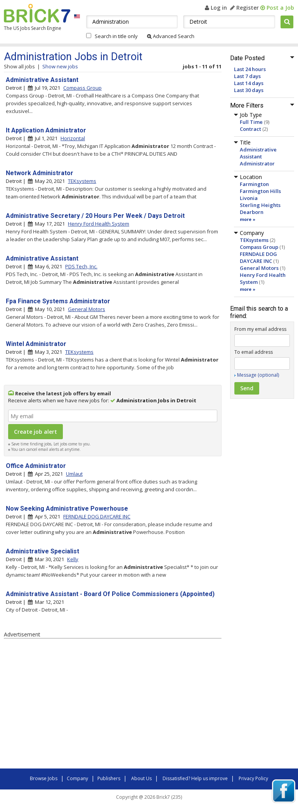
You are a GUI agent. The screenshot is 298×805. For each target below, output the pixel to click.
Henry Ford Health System (98, 223)
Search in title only (116, 36)
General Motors (259, 267)
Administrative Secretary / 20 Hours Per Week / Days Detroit (95, 215)
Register (244, 7)
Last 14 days (248, 83)
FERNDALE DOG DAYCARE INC (258, 257)
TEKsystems (254, 239)
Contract (250, 128)
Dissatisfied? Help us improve (195, 778)
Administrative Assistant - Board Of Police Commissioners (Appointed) (110, 594)
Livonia (249, 198)
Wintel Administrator (36, 344)
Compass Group (259, 246)
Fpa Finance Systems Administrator (58, 301)
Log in (216, 7)
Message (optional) (258, 375)
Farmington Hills (260, 191)
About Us (141, 778)
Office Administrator (36, 465)
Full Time (251, 121)
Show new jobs (60, 66)
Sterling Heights (260, 205)
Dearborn (251, 212)
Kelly (72, 559)
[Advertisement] (112, 704)
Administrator (257, 163)
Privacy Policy (253, 778)
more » (247, 219)
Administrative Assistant (258, 153)
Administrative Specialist (42, 551)
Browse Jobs (43, 778)
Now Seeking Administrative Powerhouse (67, 508)
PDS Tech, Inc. (81, 266)
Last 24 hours (250, 69)
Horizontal (73, 138)
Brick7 (37, 13)
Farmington (254, 184)
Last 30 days (248, 90)
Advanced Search (170, 36)
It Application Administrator (46, 130)
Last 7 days (247, 76)
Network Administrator (39, 173)
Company (77, 778)
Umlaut (74, 473)
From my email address (260, 329)
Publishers (108, 778)
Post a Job (277, 7)
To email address (253, 352)
